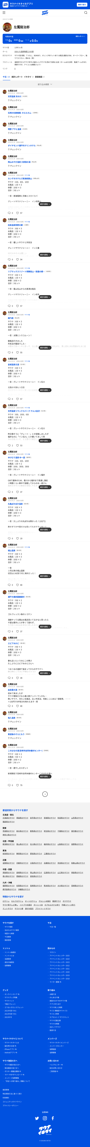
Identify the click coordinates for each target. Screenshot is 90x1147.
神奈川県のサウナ (9, 834)
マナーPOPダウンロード (13, 1074)
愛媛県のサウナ (22, 876)
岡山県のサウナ (36, 872)
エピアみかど (13, 643)
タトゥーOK (38, 905)
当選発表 (8, 959)
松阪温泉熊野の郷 (15, 225)
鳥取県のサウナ (9, 872)
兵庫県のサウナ (50, 863)
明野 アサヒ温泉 (14, 129)
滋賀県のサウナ (9, 863)
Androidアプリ (10, 1052)
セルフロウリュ (17, 901)
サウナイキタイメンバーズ (59, 1042)
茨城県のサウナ (9, 831)
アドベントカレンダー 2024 (60, 959)
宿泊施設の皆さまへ (12, 1068)
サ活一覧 (53, 927)
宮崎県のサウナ (77, 885)
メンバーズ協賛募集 (12, 1078)
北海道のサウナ (9, 818)
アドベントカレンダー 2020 (60, 972)
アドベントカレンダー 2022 (60, 965)
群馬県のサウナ (36, 831)
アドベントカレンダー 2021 (60, 969)
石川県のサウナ (36, 844)
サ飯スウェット (10, 1004)
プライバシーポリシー (10, 1105)
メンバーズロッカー (57, 1046)
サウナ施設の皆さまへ (12, 1065)
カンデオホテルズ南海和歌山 (20, 178)
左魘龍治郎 (22, 27)
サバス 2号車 (54, 1014)
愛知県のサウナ (36, 853)
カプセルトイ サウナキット (59, 1017)
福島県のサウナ (9, 821)
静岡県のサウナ (22, 853)
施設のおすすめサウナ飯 (58, 1001)
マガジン (53, 952)
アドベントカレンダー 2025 (60, 955)
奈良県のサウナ (64, 863)
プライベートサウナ (43, 908)
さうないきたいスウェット (14, 1007)
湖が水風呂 (29, 908)
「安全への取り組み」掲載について (17, 1081)
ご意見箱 (53, 1071)
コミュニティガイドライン (12, 1102)
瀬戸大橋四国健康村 (16, 596)
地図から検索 (9, 933)
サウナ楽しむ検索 (56, 1007)
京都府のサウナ (22, 863)
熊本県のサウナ (50, 885)
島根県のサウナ (22, 872)
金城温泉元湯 (13, 364)
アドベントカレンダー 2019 (60, 975)
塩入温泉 (11, 717)
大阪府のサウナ (36, 863)
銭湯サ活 (53, 1030)
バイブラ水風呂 (26, 905)
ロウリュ (6, 901)
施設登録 (8, 940)
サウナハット (9, 1001)
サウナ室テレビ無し (10, 905)
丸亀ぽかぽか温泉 (15, 503)
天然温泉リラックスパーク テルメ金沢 (24, 411)
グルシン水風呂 (45, 901)
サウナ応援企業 (55, 1020)
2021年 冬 (8, 1017)
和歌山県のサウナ (78, 863)
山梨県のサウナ (64, 844)
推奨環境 (6, 1090)
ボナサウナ (67, 901)
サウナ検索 (9, 927)
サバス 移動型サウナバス (58, 1011)
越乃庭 (10, 318)
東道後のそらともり (16, 734)
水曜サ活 (53, 994)
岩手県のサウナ (36, 818)
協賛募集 (8, 965)
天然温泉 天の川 (14, 96)
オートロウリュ (31, 901)
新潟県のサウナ (9, 844)
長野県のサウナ (77, 844)
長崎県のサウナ (36, 885)
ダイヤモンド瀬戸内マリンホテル (22, 145)
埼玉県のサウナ (50, 831)
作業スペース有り (68, 905)
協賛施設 (53, 1049)
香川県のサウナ (9, 876)
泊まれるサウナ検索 (12, 930)
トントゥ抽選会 (10, 952)
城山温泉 (11, 550)
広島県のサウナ (50, 872)
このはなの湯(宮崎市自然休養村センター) (25, 750)
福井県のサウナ (50, 844)
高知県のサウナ (36, 876)
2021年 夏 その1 (10, 1011)
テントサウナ (8, 908)
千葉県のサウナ (64, 831)
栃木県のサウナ (22, 831)
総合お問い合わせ (56, 1068)
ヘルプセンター (55, 1065)
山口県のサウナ (64, 872)
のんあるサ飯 (54, 997)
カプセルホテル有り (52, 905)
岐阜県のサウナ (9, 853)
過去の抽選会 (9, 962)
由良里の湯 (12, 689)
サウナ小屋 (19, 908)
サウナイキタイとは (12, 1042)
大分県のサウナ (64, 885)
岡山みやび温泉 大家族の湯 (19, 162)
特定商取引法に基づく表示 (12, 1094)
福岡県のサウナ (9, 885)
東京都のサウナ (77, 831)
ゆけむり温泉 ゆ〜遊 (16, 457)
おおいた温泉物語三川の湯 (24, 51)
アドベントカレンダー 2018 (60, 978)
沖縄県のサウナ (24, 889)
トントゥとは (9, 955)
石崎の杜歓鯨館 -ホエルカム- (20, 112)
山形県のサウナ (77, 818)
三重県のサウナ (50, 853)
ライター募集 (54, 982)
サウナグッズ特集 (11, 997)
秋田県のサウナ (64, 818)
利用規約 (6, 1098)
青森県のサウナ (22, 818)
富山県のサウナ (22, 844)
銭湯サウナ (56, 901)
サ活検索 (8, 937)
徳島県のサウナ (77, 872)
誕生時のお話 (9, 1046)
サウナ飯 (27, 175)
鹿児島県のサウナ (9, 889)
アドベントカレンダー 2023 (60, 962)
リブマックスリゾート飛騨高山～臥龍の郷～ (26, 271)
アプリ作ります (55, 1004)
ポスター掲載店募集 (12, 1071)
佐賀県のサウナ (22, 885)
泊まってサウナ (55, 1027)
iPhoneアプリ (10, 1049)
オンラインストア (11, 994)
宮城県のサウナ (50, 818)
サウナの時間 (54, 1024)
